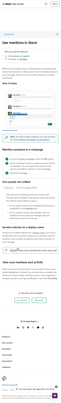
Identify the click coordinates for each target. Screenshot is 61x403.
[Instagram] (23, 328)
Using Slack (9, 34)
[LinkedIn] (18, 328)
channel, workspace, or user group (34, 139)
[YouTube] (38, 328)
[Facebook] (28, 328)
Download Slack (9, 385)
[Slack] (28, 380)
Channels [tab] (8, 188)
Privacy (4, 390)
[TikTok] (43, 328)
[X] (33, 328)
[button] (22, 300)
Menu (55, 4)
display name (39, 232)
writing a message (26, 159)
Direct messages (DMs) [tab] (26, 188)
